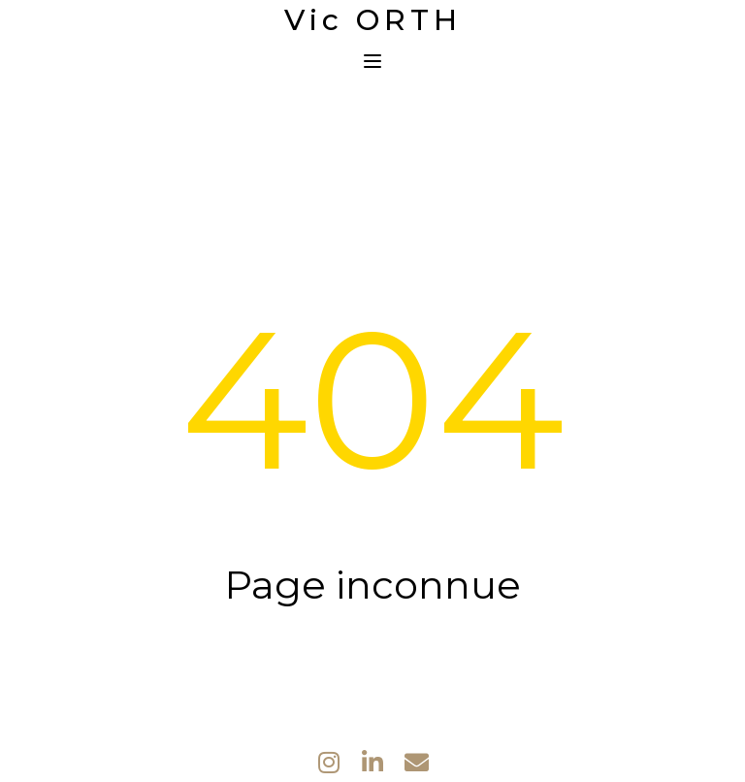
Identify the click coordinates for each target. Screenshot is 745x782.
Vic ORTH (373, 20)
